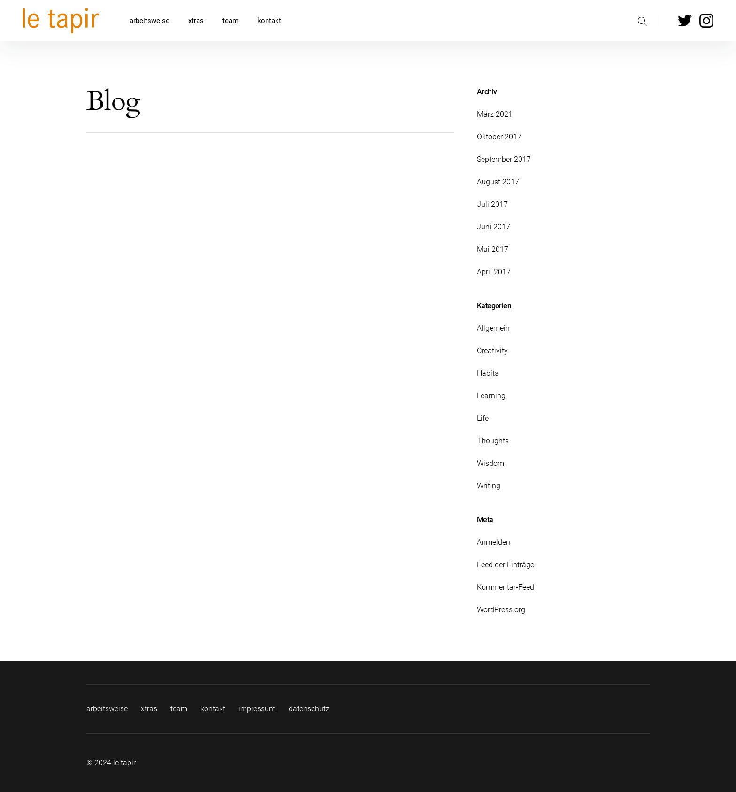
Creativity (492, 350)
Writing (488, 485)
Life (483, 418)
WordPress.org (501, 609)
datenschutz (309, 708)
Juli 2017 (492, 204)
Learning (491, 395)
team (230, 20)
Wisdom (490, 463)
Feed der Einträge (505, 564)
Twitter (685, 21)
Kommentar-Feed (505, 587)
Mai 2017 (492, 249)
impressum (257, 708)
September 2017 (504, 159)
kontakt (269, 20)
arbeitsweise (149, 20)
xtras (196, 20)
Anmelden (493, 542)
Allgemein (493, 328)
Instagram (706, 21)
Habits (487, 373)
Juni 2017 (493, 226)
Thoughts (493, 440)
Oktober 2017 (499, 136)
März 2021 (495, 114)
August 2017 (498, 181)
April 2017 (494, 271)
